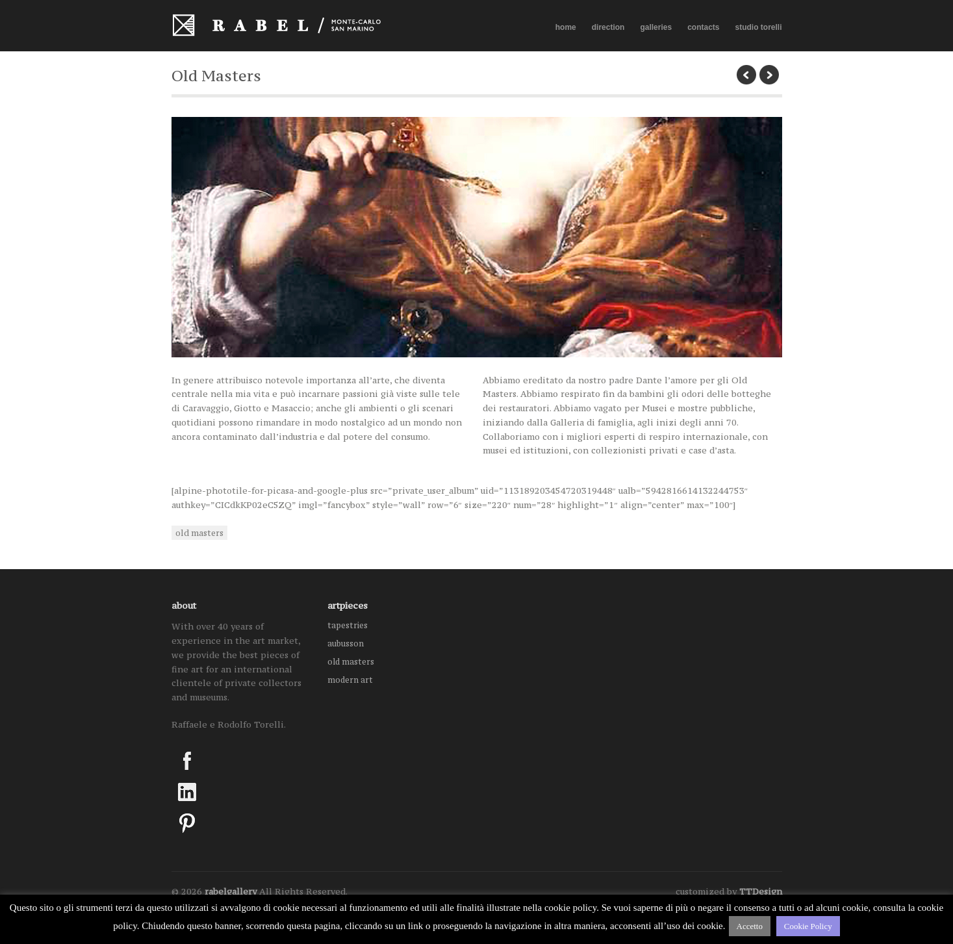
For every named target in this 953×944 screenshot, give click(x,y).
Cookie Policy (808, 926)
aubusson (345, 643)
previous (746, 74)
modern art (350, 680)
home (565, 27)
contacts (703, 27)
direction (608, 27)
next (769, 74)
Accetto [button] (750, 926)
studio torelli (758, 27)
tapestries (347, 625)
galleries (656, 27)
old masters (199, 533)
